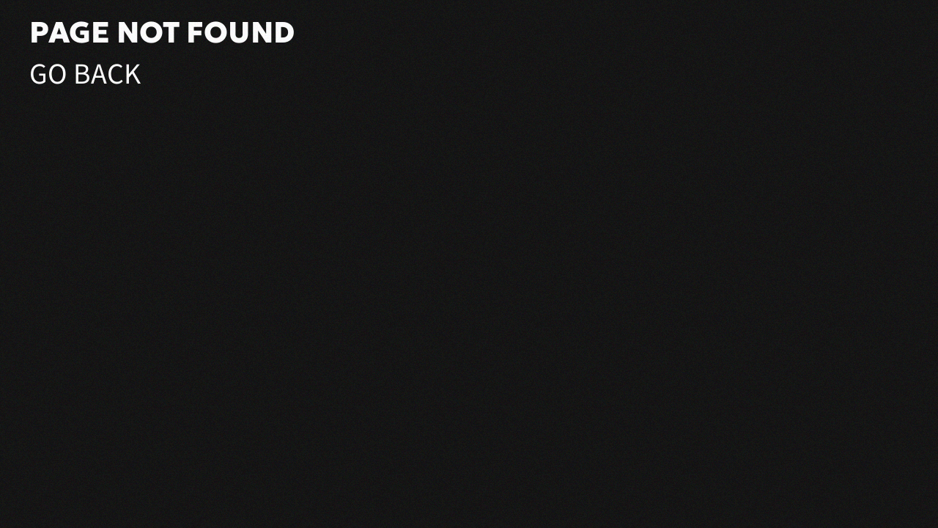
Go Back (85, 74)
